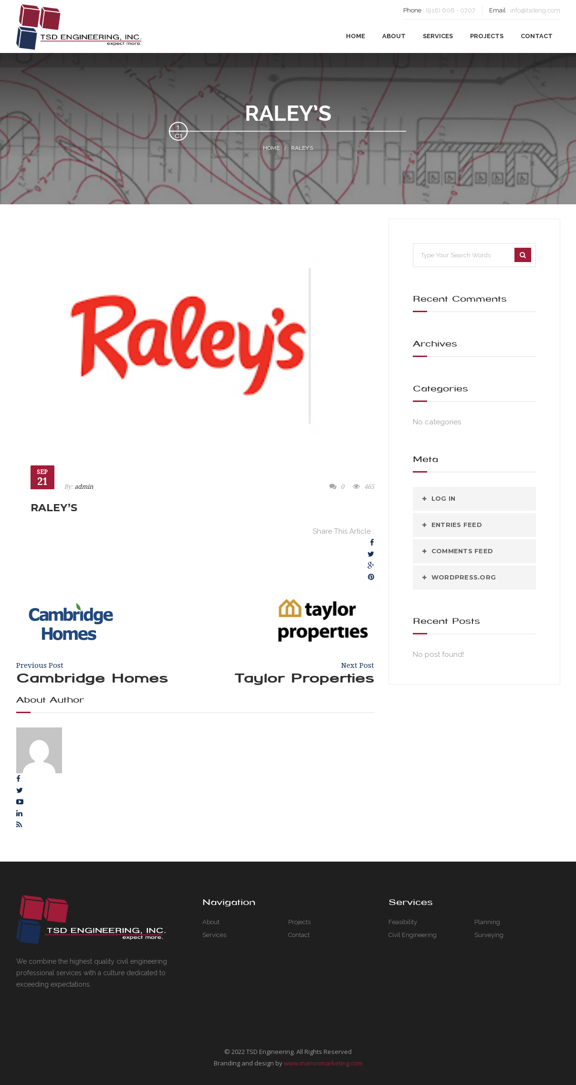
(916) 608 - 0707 (450, 10)
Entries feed (456, 524)
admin (83, 486)
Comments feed (462, 551)
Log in (443, 498)
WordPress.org (463, 577)
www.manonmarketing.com (323, 1063)
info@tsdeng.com (535, 10)
